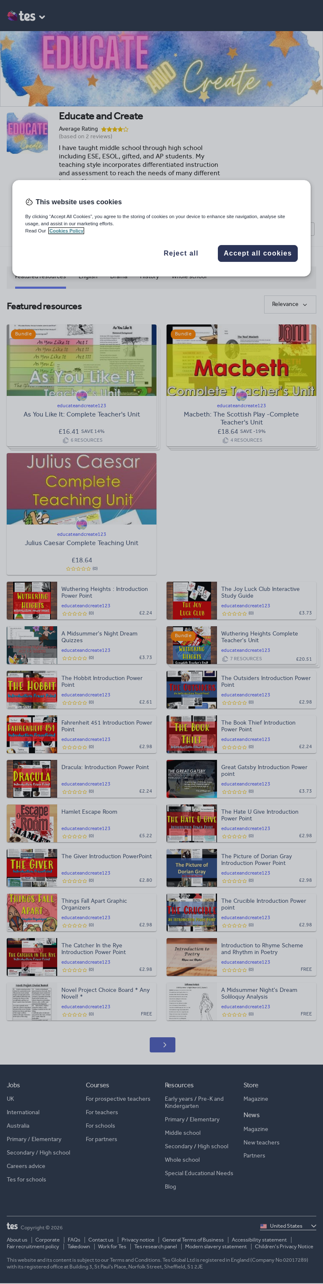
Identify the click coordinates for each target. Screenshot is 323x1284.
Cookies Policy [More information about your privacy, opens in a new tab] (66, 230)
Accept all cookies (258, 253)
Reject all (181, 253)
